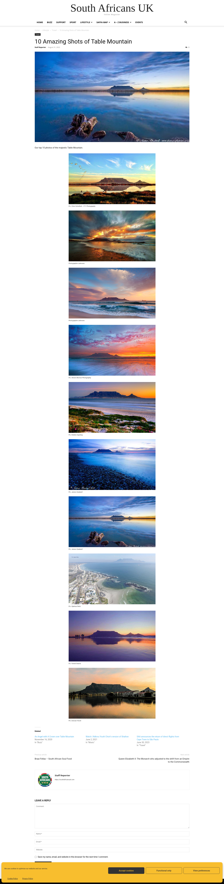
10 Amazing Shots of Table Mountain (83, 41)
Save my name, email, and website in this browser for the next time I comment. (73, 857)
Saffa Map (102, 22)
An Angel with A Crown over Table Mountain (54, 736)
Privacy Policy (27, 879)
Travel (54, 30)
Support (61, 22)
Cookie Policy (12, 879)
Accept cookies (126, 870)
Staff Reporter (40, 47)
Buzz (49, 22)
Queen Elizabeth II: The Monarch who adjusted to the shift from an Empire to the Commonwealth (153, 760)
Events (139, 22)
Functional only (164, 870)
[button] (185, 22)
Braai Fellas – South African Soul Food (53, 758)
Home (40, 22)
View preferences (201, 870)
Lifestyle (85, 22)
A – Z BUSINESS (121, 22)
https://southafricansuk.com (64, 780)
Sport (73, 22)
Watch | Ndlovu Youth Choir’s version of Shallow (107, 736)
